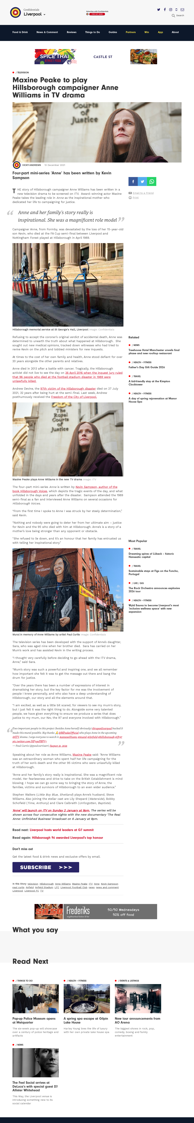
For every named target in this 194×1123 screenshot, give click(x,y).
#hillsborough (98, 736)
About (175, 32)
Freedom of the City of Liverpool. (74, 397)
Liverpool (17, 889)
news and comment (107, 886)
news (92, 886)
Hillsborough (47, 883)
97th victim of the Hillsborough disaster (68, 388)
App (160, 32)
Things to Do (92, 32)
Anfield (30, 886)
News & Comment (47, 32)
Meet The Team (124, 1083)
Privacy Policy (123, 1073)
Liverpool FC (31, 889)
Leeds (16, 1064)
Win (146, 32)
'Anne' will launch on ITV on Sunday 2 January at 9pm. (51, 809)
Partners (131, 32)
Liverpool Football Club (73, 886)
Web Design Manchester (126, 1119)
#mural (74, 736)
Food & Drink (20, 32)
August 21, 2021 (58, 745)
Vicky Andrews (31, 165)
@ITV (120, 732)
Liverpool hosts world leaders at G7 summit (62, 829)
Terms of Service (125, 1078)
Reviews (71, 32)
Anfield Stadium (44, 886)
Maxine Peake (82, 753)
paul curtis (18, 886)
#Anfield (84, 736)
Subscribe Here (124, 1069)
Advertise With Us (125, 1064)
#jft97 (110, 736)
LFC (57, 886)
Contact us (121, 1059)
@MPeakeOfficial (68, 732)
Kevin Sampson (109, 883)
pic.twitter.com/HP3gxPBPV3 (29, 740)
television (33, 883)
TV (41, 889)
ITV (91, 883)
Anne (97, 883)
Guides (113, 32)
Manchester (20, 1059)
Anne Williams (63, 883)
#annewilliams (61, 736)
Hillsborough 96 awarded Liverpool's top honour (67, 837)
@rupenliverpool (102, 728)
